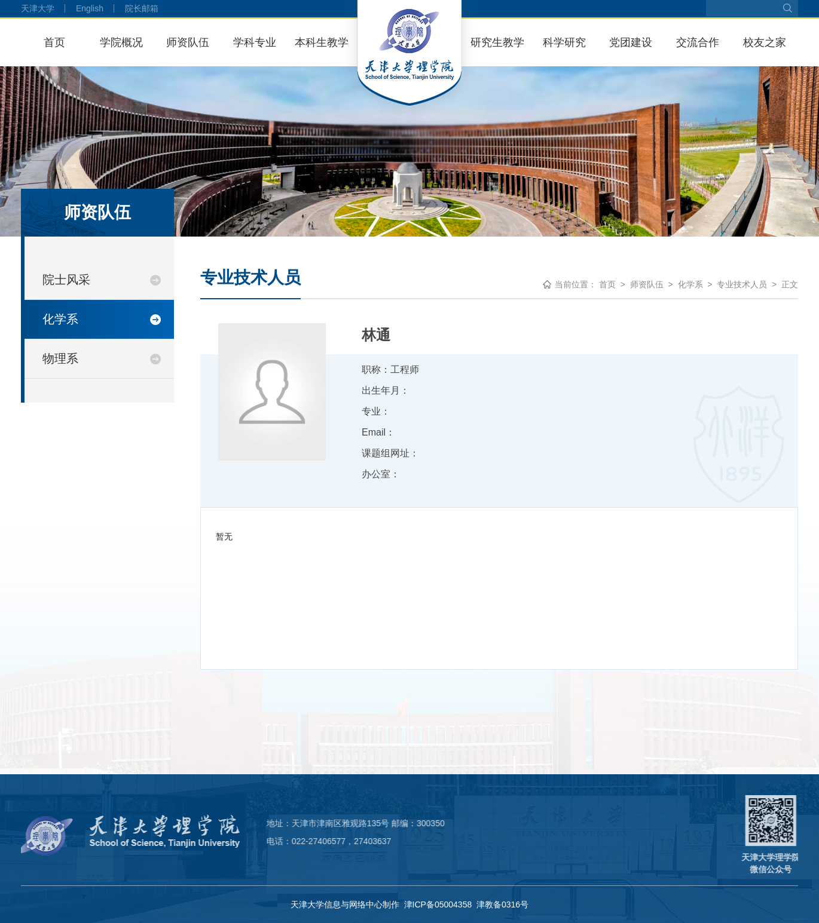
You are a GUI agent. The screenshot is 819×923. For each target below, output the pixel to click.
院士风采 (66, 279)
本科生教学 (322, 42)
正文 (789, 284)
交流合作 (697, 42)
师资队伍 (187, 42)
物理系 (60, 358)
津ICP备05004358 (438, 904)
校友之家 (764, 42)
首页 (54, 42)
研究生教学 (497, 42)
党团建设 (630, 42)
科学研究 (564, 42)
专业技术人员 (742, 284)
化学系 (60, 319)
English (89, 8)
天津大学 (37, 8)
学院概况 (121, 42)
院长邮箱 (141, 8)
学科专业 (254, 42)
